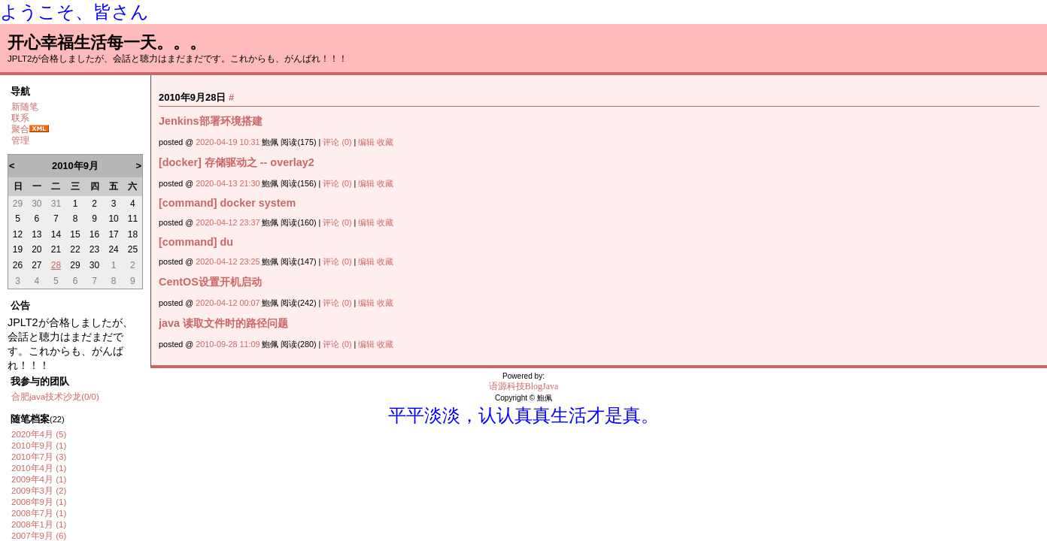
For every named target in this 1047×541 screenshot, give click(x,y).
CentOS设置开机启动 (210, 282)
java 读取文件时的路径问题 (223, 323)
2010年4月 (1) (38, 468)
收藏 (385, 142)
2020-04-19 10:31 (227, 142)
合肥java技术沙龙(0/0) (55, 396)
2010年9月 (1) (38, 445)
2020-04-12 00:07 (227, 302)
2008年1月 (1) (38, 524)
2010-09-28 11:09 (227, 344)
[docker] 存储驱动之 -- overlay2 (236, 162)
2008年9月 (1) (38, 501)
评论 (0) (337, 142)
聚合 (20, 129)
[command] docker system (227, 203)
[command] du (196, 242)
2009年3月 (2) (38, 490)
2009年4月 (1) (38, 479)
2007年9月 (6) (38, 535)
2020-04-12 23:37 (227, 222)
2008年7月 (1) (38, 513)
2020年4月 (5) (38, 434)
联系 (20, 117)
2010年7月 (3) (38, 456)
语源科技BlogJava (524, 386)
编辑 (366, 142)
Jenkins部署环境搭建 (211, 121)
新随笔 (24, 106)
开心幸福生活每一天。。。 (107, 42)
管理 (20, 140)
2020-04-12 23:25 (227, 261)
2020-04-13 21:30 (227, 183)
